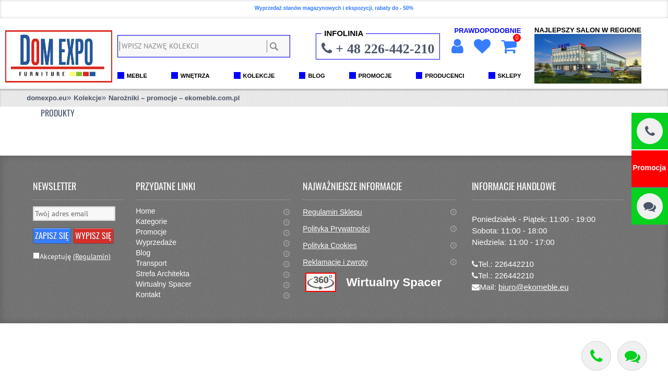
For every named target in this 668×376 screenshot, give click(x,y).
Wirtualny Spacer (164, 284)
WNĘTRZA (195, 76)
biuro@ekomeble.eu (533, 287)
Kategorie (151, 221)
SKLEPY (509, 76)
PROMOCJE (375, 76)
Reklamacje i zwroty (335, 262)
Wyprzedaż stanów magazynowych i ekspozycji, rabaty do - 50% (334, 8)
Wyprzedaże (156, 242)
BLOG (316, 76)
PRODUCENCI (444, 76)
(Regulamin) (92, 256)
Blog (143, 253)
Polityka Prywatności (336, 229)
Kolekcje (87, 98)
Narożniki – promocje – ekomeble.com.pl (174, 98)
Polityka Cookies (330, 245)
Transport (151, 263)
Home (145, 211)
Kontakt (148, 294)
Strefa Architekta (162, 273)
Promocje (151, 232)
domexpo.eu (47, 98)
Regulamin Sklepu (332, 212)
